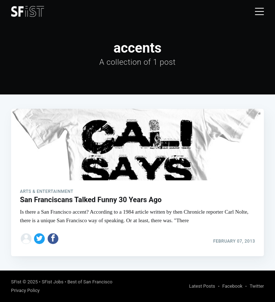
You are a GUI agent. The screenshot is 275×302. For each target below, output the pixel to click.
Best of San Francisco (89, 281)
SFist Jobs (52, 281)
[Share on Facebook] (53, 239)
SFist (16, 281)
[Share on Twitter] (39, 239)
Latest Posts (202, 286)
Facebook (232, 286)
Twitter (257, 286)
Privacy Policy (25, 290)
